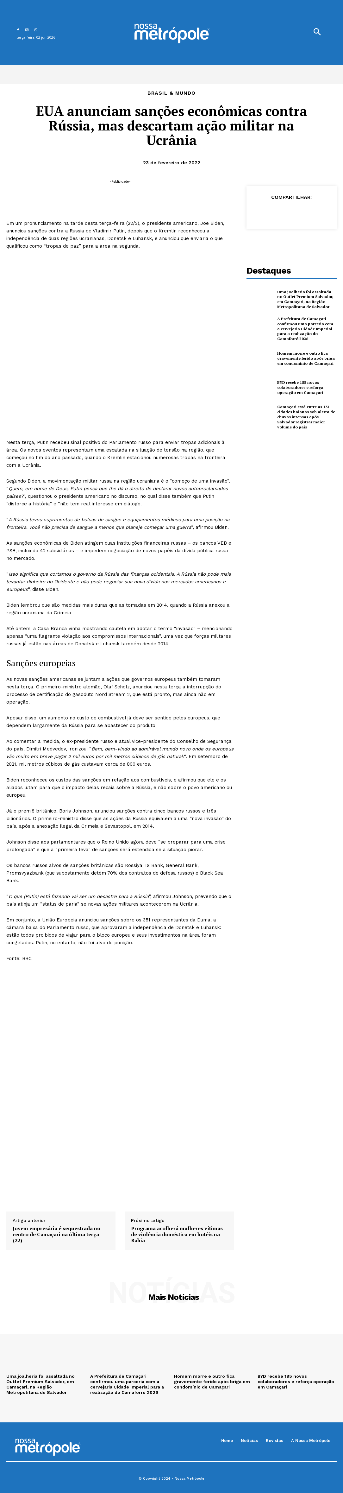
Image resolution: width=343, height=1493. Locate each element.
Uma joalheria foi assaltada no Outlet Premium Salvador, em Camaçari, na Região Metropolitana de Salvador (306, 299)
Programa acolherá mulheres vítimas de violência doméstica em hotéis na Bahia (177, 1234)
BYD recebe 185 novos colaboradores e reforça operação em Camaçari (299, 387)
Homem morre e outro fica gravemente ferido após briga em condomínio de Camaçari (305, 358)
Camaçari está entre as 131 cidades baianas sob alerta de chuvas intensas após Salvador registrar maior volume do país (306, 416)
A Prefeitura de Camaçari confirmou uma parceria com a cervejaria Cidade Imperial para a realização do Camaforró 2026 (306, 328)
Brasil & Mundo (171, 93)
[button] (317, 32)
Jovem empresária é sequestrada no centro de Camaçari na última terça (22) (56, 1234)
